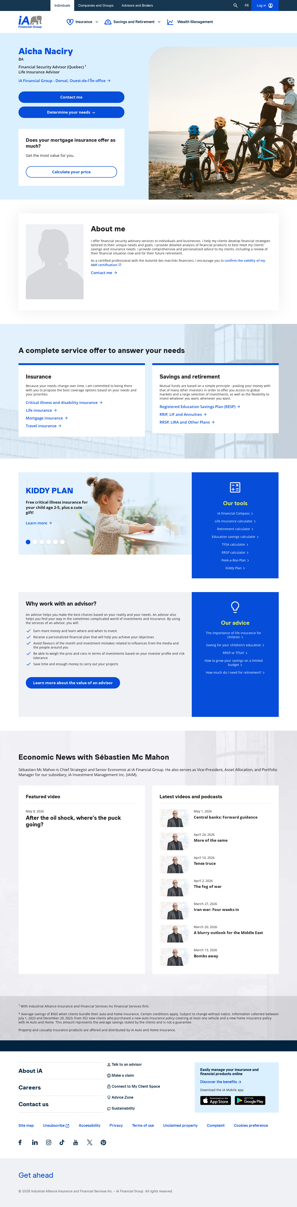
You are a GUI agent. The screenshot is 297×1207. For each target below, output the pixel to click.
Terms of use (143, 1125)
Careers (29, 1087)
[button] (235, 5)
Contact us (33, 1104)
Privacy (116, 1125)
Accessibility (89, 1125)
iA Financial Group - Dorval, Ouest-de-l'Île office (64, 80)
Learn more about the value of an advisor (73, 682)
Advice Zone (120, 1097)
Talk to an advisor (124, 1064)
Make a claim (120, 1075)
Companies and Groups (95, 5)
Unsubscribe (54, 1125)
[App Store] (215, 1100)
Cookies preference (251, 1125)
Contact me (103, 272)
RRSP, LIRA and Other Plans (186, 422)
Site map (26, 1125)
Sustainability (121, 1108)
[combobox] (71, 112)
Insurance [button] (83, 22)
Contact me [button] (71, 97)
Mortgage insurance (46, 418)
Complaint (216, 1125)
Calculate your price (71, 171)
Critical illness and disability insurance (63, 402)
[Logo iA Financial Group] (30, 22)
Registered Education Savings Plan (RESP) (199, 406)
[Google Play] (250, 1100)
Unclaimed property (180, 1125)
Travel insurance (43, 425)
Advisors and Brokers (137, 5)
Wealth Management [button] (189, 22)
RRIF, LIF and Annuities (182, 414)
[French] (246, 5)
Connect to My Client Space (133, 1086)
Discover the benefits (221, 1082)
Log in (265, 5)
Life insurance (41, 410)
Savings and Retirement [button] (133, 22)
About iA (30, 1071)
